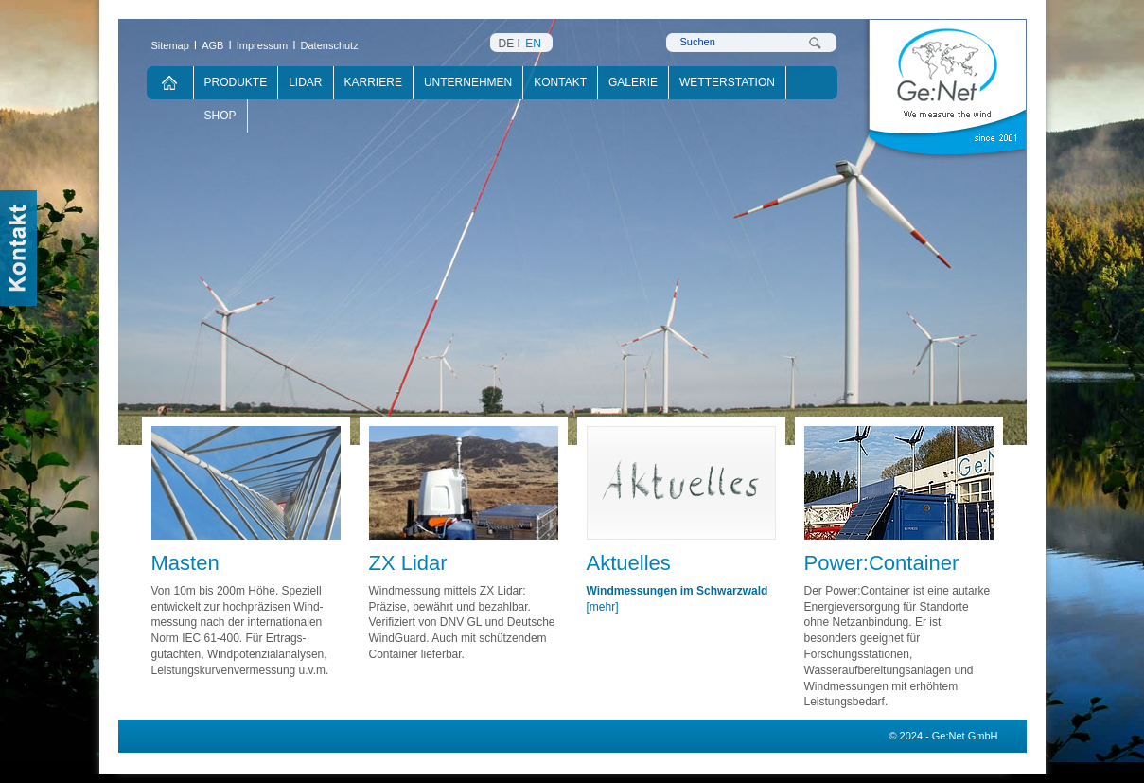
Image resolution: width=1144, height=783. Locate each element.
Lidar (305, 82)
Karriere (373, 82)
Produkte (236, 82)
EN (533, 43)
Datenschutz (330, 45)
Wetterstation (727, 82)
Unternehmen (468, 82)
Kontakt (560, 82)
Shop (220, 115)
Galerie (633, 82)
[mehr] (603, 607)
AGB (212, 45)
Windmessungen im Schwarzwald (677, 590)
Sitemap (170, 45)
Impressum (262, 45)
